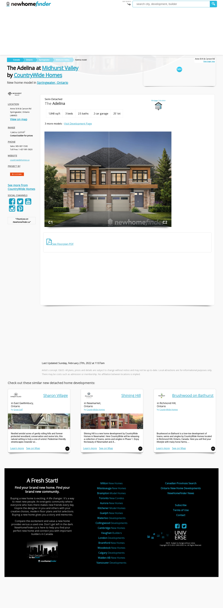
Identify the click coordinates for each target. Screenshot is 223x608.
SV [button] (67, 448)
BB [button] (213, 448)
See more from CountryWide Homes (21, 187)
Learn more (17, 448)
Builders (111, 533)
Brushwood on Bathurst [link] (193, 395)
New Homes (111, 483)
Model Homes (111, 493)
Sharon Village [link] (55, 395)
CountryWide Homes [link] (96, 409)
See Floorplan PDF (60, 244)
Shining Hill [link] (131, 395)
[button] (213, 4)
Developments (111, 518)
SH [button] (140, 448)
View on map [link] (18, 119)
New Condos (111, 498)
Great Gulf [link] (18, 409)
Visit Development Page (78, 123)
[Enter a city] (171, 4)
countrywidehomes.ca (19, 160)
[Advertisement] (111, 31)
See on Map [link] (33, 448)
